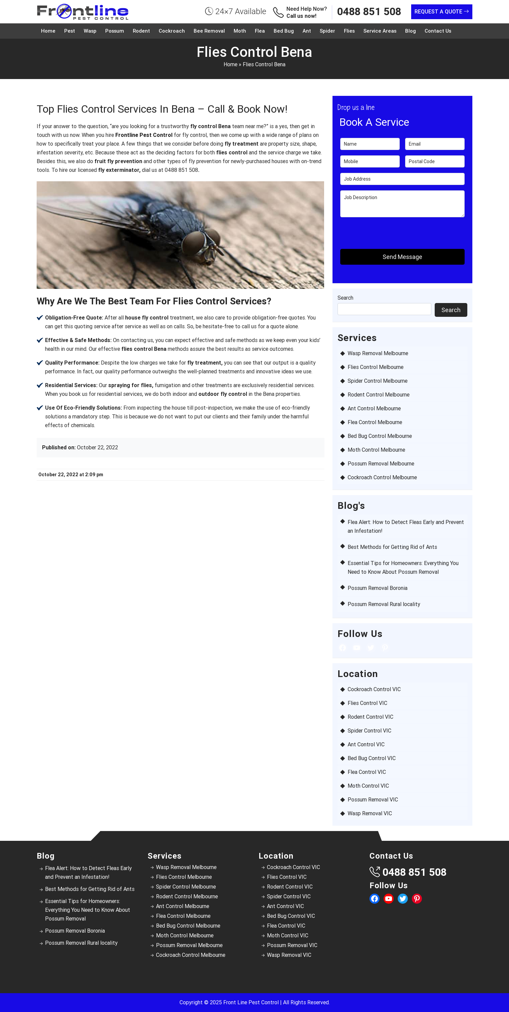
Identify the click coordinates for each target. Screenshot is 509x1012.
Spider (327, 31)
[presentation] (379, 233)
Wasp (90, 31)
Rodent (141, 31)
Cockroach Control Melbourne (382, 477)
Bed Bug (284, 31)
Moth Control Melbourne (376, 450)
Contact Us (438, 31)
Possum (114, 31)
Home (48, 31)
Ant (307, 31)
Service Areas (379, 31)
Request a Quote (442, 11)
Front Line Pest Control (251, 1002)
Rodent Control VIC (370, 717)
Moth (240, 31)
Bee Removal (209, 31)
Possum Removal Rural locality (384, 604)
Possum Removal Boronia (377, 588)
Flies (349, 31)
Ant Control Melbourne (374, 408)
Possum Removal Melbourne (381, 463)
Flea (260, 31)
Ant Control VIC (366, 744)
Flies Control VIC (367, 703)
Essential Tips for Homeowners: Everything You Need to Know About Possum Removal (87, 910)
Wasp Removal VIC (370, 813)
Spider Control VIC (369, 730)
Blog (410, 31)
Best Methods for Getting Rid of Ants (392, 547)
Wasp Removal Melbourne (378, 353)
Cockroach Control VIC (374, 689)
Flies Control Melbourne (375, 367)
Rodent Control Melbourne (378, 394)
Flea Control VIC (367, 772)
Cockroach (172, 31)
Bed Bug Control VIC (372, 758)
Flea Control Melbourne (375, 422)
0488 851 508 (369, 12)
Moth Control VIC (368, 786)
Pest (69, 31)
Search (345, 298)
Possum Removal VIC (373, 799)
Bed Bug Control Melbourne (380, 436)
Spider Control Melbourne (377, 381)
